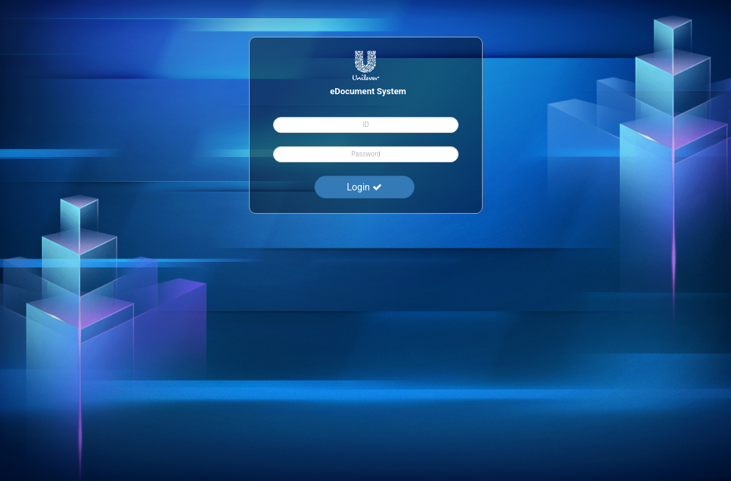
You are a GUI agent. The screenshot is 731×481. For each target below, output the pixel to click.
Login (363, 187)
